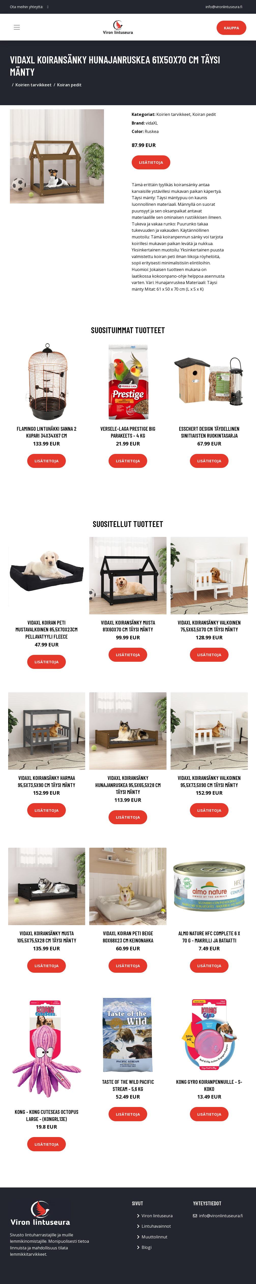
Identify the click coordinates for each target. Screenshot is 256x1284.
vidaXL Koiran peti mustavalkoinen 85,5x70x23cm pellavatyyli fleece (47, 629)
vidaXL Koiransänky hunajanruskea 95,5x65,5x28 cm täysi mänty (128, 785)
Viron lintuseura (157, 1216)
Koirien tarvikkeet (34, 85)
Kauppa (231, 27)
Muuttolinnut (154, 1237)
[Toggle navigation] (17, 27)
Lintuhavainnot (156, 1226)
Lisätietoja (151, 162)
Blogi (147, 1247)
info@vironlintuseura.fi (224, 6)
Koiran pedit (69, 85)
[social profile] (48, 7)
